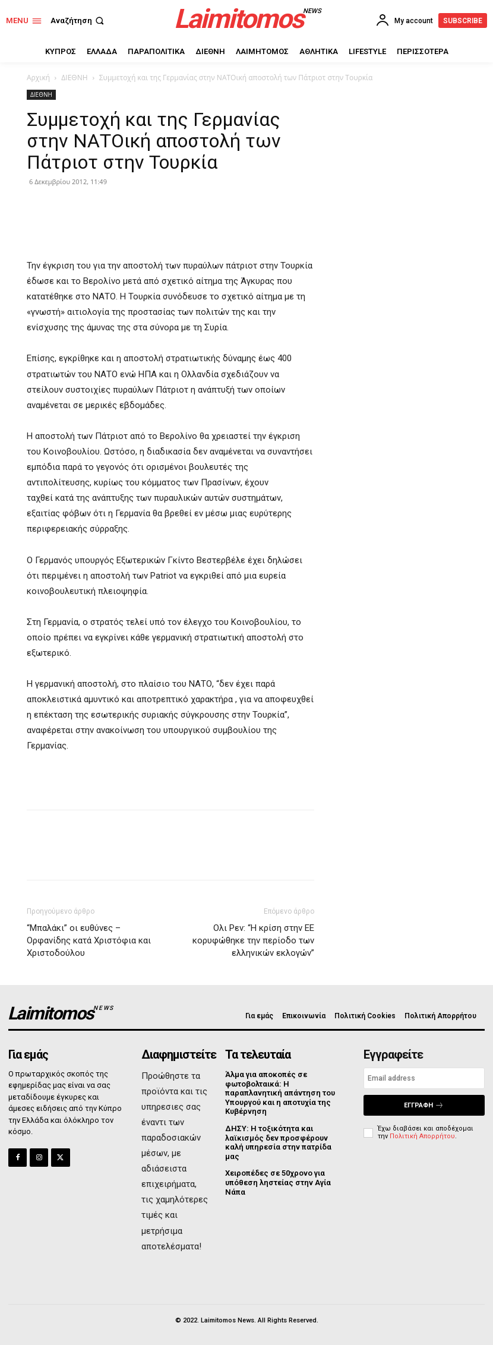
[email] (424, 1078)
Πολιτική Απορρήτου (422, 1136)
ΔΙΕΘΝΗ (74, 77)
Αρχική (38, 77)
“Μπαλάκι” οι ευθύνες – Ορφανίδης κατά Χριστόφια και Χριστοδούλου (89, 940)
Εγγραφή (424, 1105)
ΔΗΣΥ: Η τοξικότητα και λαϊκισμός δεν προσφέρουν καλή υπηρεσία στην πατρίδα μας (278, 1142)
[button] (78, 20)
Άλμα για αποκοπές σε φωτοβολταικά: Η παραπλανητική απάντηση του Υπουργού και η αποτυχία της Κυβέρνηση (280, 1093)
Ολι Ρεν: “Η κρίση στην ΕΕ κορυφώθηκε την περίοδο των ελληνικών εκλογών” (253, 940)
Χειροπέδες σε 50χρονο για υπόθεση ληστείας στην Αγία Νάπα (278, 1182)
